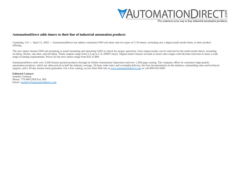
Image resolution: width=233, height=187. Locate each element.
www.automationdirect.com (126, 68)
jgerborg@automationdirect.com (38, 82)
